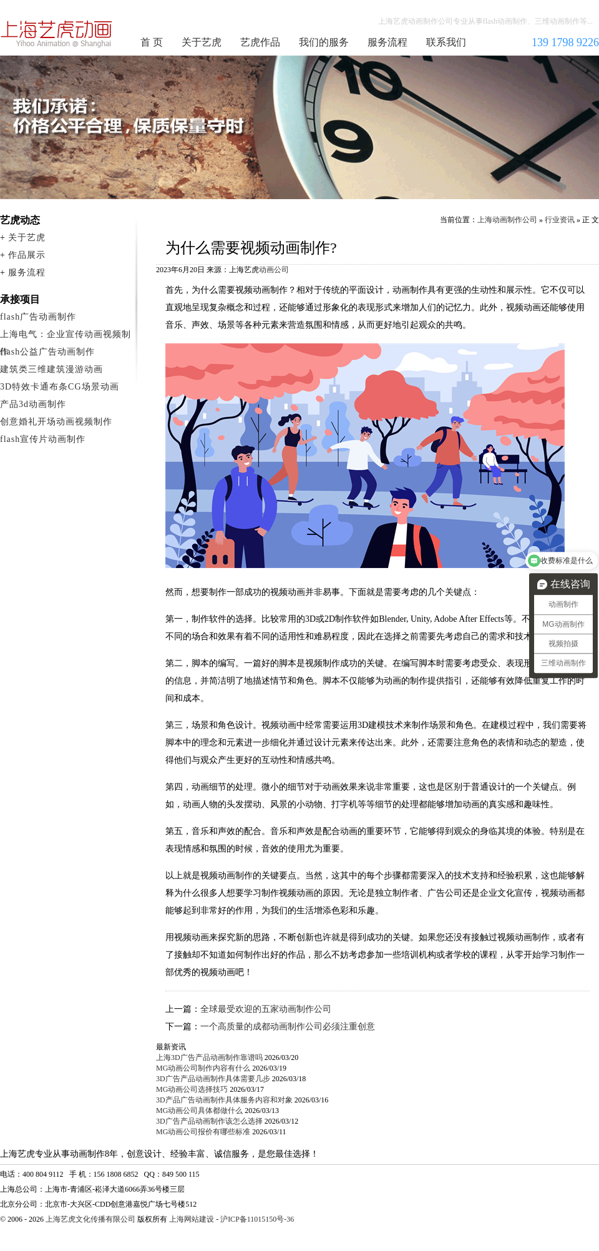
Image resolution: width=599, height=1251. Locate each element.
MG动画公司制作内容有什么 (203, 1068)
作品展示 (27, 255)
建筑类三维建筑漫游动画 (51, 369)
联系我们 (446, 42)
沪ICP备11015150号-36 (257, 1219)
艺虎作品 (260, 42)
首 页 (151, 42)
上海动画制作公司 (57, 34)
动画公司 (274, 269)
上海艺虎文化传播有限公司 (90, 1219)
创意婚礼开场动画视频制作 (56, 421)
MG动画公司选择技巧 (192, 1089)
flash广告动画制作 (38, 316)
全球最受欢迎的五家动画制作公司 (265, 1009)
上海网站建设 (191, 1219)
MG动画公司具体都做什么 (199, 1110)
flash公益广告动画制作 (47, 351)
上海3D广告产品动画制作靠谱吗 (209, 1057)
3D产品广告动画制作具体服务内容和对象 (224, 1100)
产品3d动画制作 (33, 404)
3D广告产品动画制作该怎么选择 (209, 1121)
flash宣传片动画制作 (42, 439)
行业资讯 (560, 219)
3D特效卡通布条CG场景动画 (59, 386)
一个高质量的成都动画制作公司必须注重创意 (287, 1026)
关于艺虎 (202, 42)
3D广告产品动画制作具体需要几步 (213, 1078)
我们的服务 (324, 42)
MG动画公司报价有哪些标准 (203, 1131)
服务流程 (387, 42)
